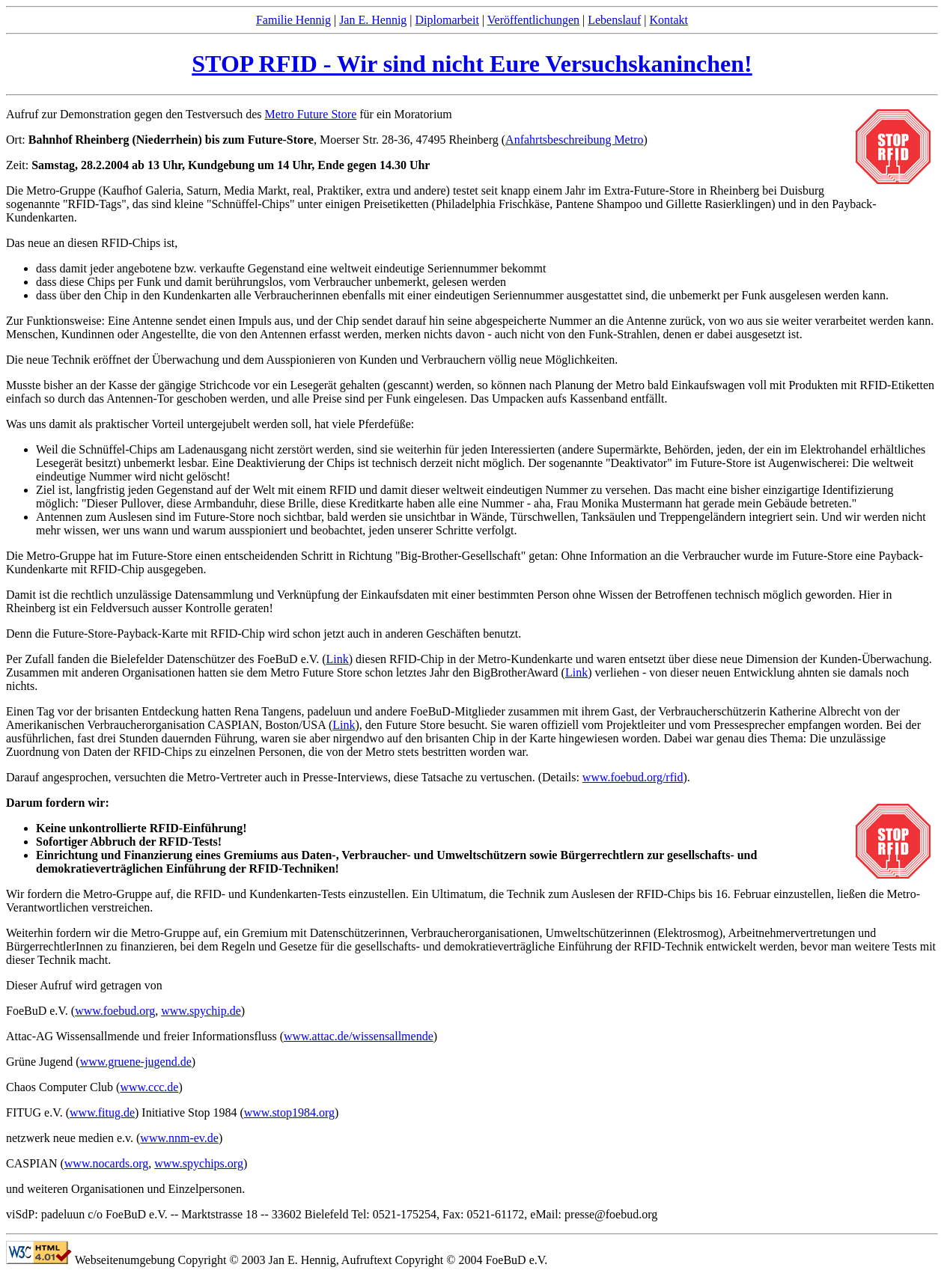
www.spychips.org (198, 1163)
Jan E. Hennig (372, 19)
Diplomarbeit (447, 19)
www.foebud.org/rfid (632, 777)
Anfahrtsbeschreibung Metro (574, 139)
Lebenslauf (614, 19)
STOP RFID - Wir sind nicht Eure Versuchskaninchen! (472, 63)
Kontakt (668, 19)
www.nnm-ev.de (179, 1138)
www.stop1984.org (289, 1112)
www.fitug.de (102, 1112)
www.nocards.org (106, 1163)
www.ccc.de (149, 1087)
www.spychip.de (201, 1010)
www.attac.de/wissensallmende (358, 1036)
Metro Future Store (311, 114)
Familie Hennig (293, 19)
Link (337, 659)
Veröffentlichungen (533, 19)
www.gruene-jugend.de (136, 1061)
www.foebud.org (115, 1010)
